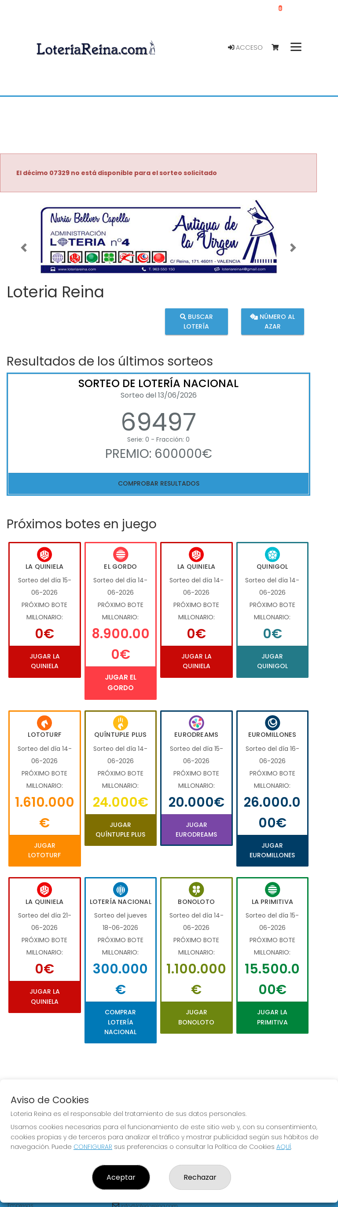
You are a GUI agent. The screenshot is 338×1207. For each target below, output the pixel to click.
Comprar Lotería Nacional (120, 1022)
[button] (24, 247)
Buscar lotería (196, 321)
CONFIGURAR (92, 1146)
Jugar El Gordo (120, 682)
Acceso (245, 47)
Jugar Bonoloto (196, 1017)
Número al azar (272, 321)
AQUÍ (283, 1146)
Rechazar (200, 1177)
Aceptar (121, 1177)
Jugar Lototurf (44, 850)
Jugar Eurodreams (196, 829)
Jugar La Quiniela (44, 661)
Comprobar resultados (158, 483)
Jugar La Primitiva (272, 1017)
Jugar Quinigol (272, 661)
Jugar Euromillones (272, 850)
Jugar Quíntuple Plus (120, 829)
